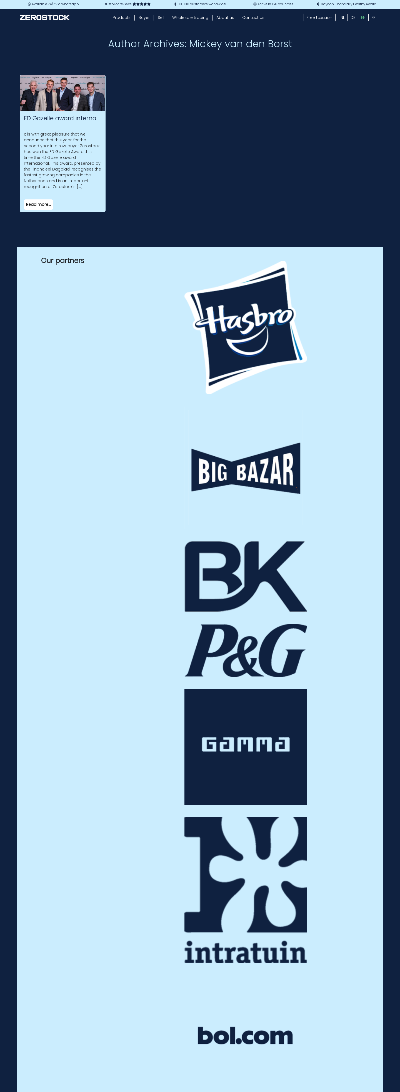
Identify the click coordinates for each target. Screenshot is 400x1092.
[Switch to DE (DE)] (353, 17)
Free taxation (319, 17)
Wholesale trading (190, 17)
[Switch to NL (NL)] (343, 17)
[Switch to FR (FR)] (373, 17)
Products (122, 17)
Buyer (144, 17)
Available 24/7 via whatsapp (53, 4)
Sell (161, 17)
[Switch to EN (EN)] (363, 17)
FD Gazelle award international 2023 (76, 118)
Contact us (253, 17)
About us (225, 17)
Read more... (38, 204)
